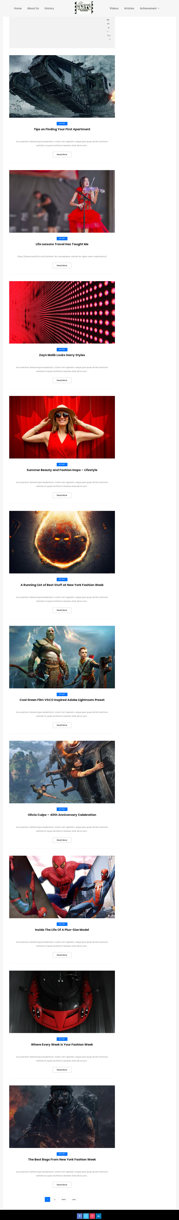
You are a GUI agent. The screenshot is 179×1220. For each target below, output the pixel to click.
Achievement (149, 8)
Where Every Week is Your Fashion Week (62, 1043)
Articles (129, 8)
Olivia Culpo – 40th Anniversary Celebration (62, 814)
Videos (114, 8)
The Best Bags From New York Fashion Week (62, 1158)
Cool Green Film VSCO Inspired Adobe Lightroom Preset (62, 699)
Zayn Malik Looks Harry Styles (62, 354)
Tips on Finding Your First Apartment (62, 129)
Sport (62, 123)
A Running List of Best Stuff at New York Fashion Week (62, 584)
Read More (62, 154)
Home (18, 8)
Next (64, 1198)
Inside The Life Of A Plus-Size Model (62, 928)
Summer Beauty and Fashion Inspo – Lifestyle (62, 469)
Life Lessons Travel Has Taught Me (62, 244)
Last (74, 1198)
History (49, 8)
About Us (33, 8)
